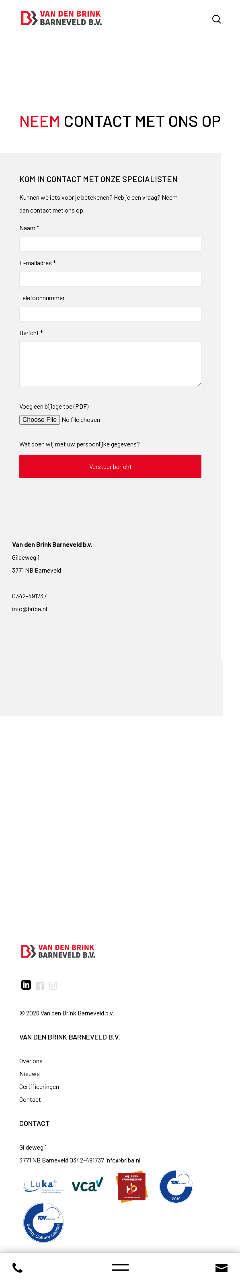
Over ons (31, 1060)
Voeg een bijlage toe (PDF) (53, 406)
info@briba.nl (29, 608)
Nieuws (29, 1073)
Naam (29, 227)
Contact (30, 1099)
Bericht (31, 332)
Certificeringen (39, 1086)
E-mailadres (37, 262)
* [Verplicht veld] (38, 227)
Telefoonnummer (42, 297)
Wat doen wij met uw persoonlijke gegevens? (79, 444)
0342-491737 (29, 596)
